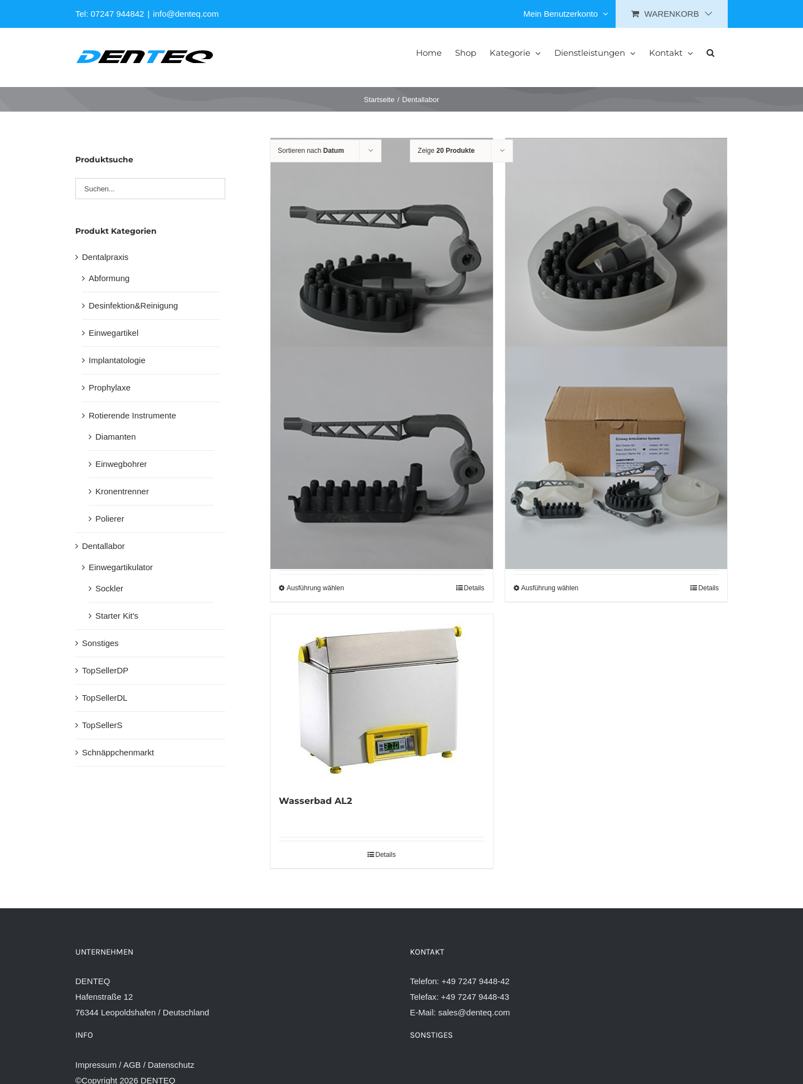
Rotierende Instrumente (132, 415)
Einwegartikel (113, 333)
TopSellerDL (105, 697)
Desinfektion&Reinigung (133, 305)
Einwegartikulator (121, 567)
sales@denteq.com (474, 1012)
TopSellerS (102, 725)
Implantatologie (117, 360)
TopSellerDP (105, 670)
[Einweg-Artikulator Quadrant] (381, 457)
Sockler (109, 588)
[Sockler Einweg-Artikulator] (616, 248)
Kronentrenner (122, 491)
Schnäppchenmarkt (118, 752)
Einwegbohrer (121, 464)
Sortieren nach (311, 151)
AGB (132, 1064)
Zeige (446, 151)
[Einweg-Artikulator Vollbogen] (381, 248)
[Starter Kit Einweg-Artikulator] (616, 457)
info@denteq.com (186, 13)
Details (474, 588)
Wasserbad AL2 (315, 801)
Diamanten (115, 436)
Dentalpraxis (105, 257)
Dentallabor (103, 546)
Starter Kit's (116, 615)
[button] (710, 51)
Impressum (96, 1064)
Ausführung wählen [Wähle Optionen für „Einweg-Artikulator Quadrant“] (315, 588)
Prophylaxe (109, 387)
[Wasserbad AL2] (381, 698)
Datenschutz (171, 1064)
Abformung (109, 278)
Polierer (109, 518)
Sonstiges (100, 643)
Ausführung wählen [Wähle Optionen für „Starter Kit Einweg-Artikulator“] (550, 588)
